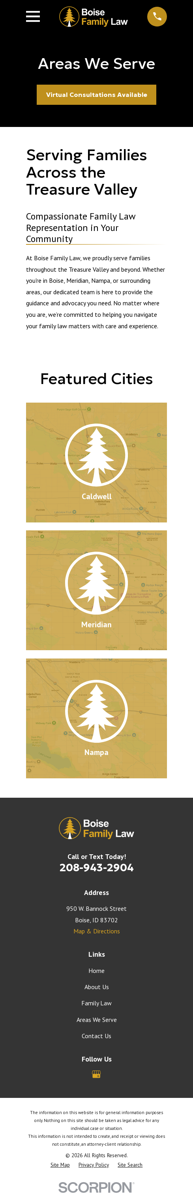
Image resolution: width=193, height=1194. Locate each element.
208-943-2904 (97, 867)
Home (96, 971)
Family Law (96, 1003)
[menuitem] (60, 1165)
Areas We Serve (97, 1020)
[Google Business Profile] (96, 1074)
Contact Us (96, 1036)
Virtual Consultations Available (96, 94)
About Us (96, 987)
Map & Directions (96, 931)
